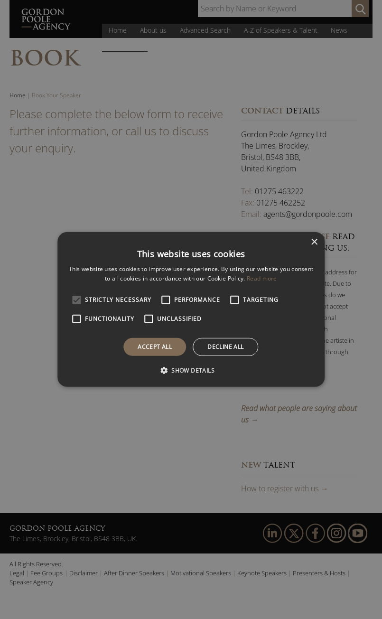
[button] (191, 370)
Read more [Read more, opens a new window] (262, 278)
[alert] (191, 309)
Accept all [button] (155, 347)
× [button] (313, 242)
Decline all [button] (225, 347)
